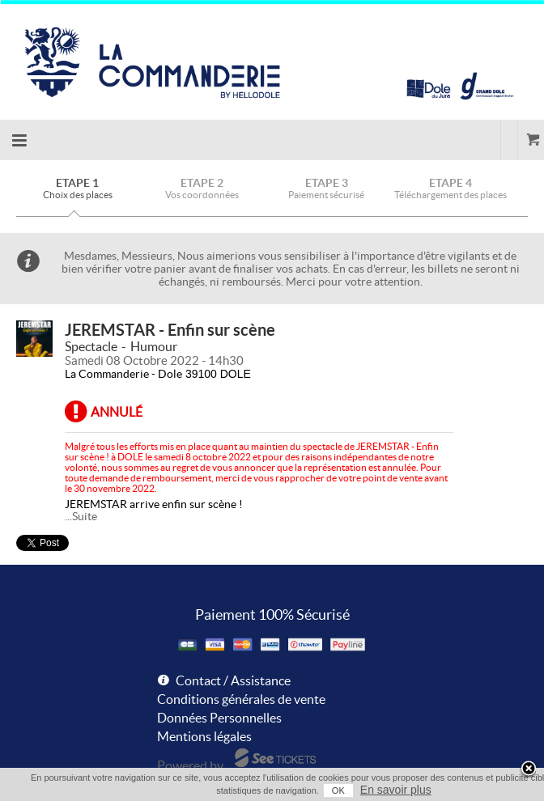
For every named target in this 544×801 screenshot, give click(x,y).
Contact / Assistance (233, 680)
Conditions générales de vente (241, 699)
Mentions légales (204, 736)
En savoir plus (395, 789)
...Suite (81, 516)
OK (338, 790)
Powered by (190, 765)
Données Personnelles (219, 717)
